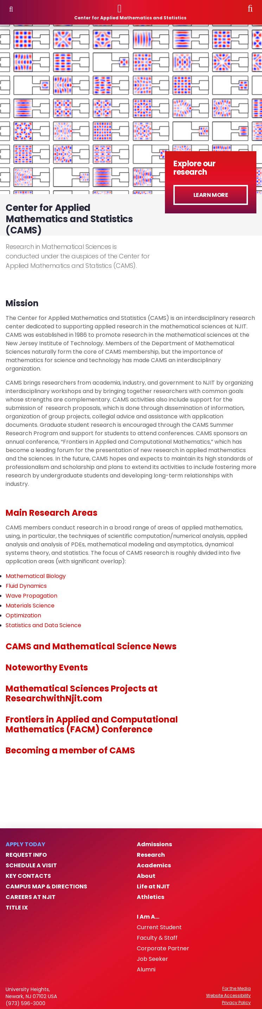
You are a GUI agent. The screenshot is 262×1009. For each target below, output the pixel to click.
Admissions (154, 844)
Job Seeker (152, 959)
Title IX (17, 907)
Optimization (23, 615)
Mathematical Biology (36, 576)
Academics (154, 865)
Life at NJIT (153, 886)
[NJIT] (130, 8)
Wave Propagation (31, 596)
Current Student (159, 927)
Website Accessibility (228, 995)
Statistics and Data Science (43, 625)
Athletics (150, 897)
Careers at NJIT (31, 897)
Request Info (26, 855)
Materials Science (30, 606)
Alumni (146, 969)
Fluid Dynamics (26, 586)
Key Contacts (28, 876)
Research (151, 855)
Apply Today (25, 844)
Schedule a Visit (31, 865)
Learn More (210, 195)
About (146, 876)
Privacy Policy (236, 1002)
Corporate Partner (163, 948)
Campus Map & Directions (46, 886)
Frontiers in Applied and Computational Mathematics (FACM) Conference (92, 724)
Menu (11, 9)
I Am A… (148, 916)
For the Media (236, 988)
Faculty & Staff (157, 937)
